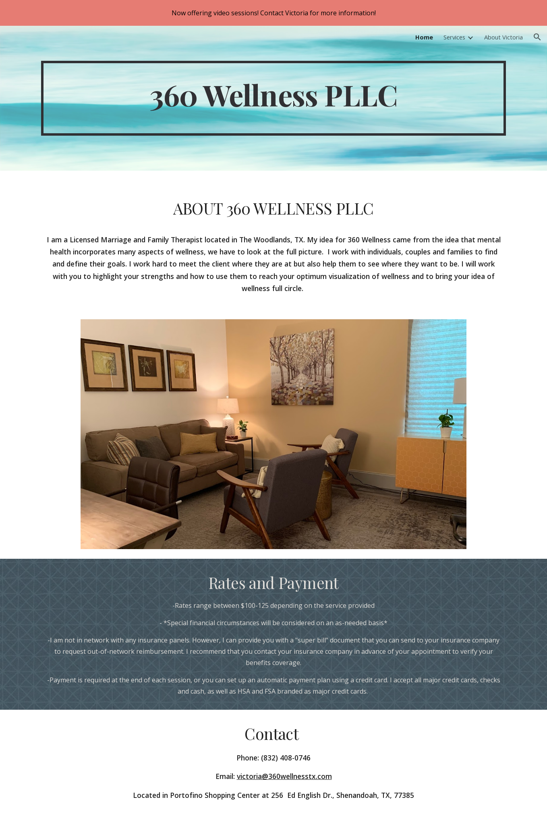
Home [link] (424, 37)
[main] (273, 98)
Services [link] (454, 37)
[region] (273, 13)
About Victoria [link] (503, 37)
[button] (537, 37)
